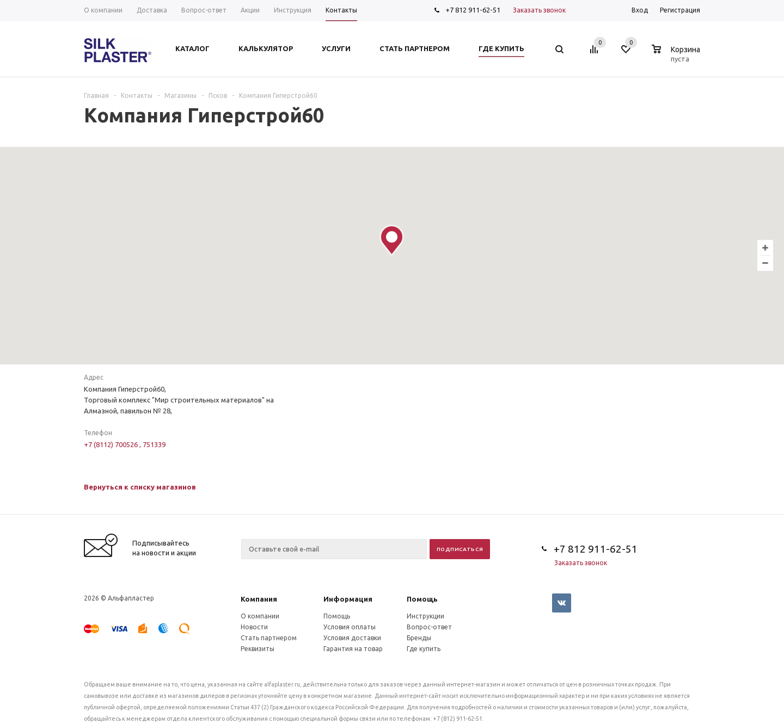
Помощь (422, 599)
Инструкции (425, 616)
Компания (259, 599)
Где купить (423, 648)
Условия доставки (352, 637)
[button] (391, 240)
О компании (260, 616)
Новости (254, 626)
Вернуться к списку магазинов (140, 487)
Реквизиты (257, 648)
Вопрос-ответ (429, 626)
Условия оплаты (349, 626)
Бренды (419, 637)
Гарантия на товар (353, 648)
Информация (347, 599)
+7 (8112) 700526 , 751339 (125, 444)
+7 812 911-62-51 (472, 10)
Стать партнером (269, 637)
